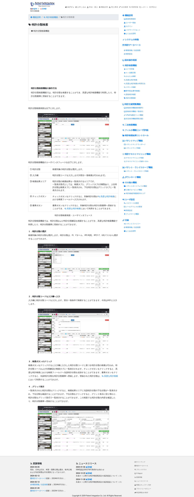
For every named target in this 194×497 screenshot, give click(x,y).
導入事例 (113, 7)
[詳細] (89, 467)
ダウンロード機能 (131, 177)
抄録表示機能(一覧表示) (133, 111)
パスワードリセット (132, 30)
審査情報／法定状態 (132, 50)
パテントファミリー (132, 224)
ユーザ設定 (128, 199)
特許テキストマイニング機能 (136, 154)
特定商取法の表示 (141, 492)
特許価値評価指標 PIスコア (135, 193)
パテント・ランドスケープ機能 (137, 167)
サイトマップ (139, 462)
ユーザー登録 (130, 23)
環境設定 (128, 210)
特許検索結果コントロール (135, 135)
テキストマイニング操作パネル (136, 161)
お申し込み (80, 7)
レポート (143, 7)
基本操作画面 (129, 60)
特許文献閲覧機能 (131, 104)
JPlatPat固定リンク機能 (133, 115)
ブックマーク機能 (131, 214)
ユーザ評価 (129, 69)
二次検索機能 (129, 125)
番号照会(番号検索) (132, 91)
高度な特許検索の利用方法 (134, 83)
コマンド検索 (130, 87)
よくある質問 (130, 33)
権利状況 (128, 54)
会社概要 (123, 7)
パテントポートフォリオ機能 (135, 186)
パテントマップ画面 (132, 148)
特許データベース (131, 45)
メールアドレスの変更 (133, 207)
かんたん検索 (130, 76)
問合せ (153, 7)
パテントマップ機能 (132, 141)
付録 (125, 220)
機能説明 (103, 7)
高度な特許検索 (106, 196)
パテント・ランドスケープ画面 (136, 171)
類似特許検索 (130, 94)
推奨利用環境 (130, 19)
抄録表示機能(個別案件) (133, 108)
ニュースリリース (141, 481)
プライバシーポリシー (142, 489)
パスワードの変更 (131, 203)
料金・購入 (92, 7)
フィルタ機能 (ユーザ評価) (135, 130)
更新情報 (138, 477)
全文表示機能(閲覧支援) (133, 119)
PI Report (138, 473)
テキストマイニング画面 (134, 158)
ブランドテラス (140, 469)
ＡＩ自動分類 (130, 73)
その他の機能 (129, 182)
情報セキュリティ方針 (142, 485)
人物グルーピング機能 (133, 190)
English (33, 9)
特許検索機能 (51, 17)
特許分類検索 (130, 98)
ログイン (69, 7)
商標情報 (133, 7)
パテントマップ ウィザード (135, 144)
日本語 (43, 9)
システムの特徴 (130, 39)
